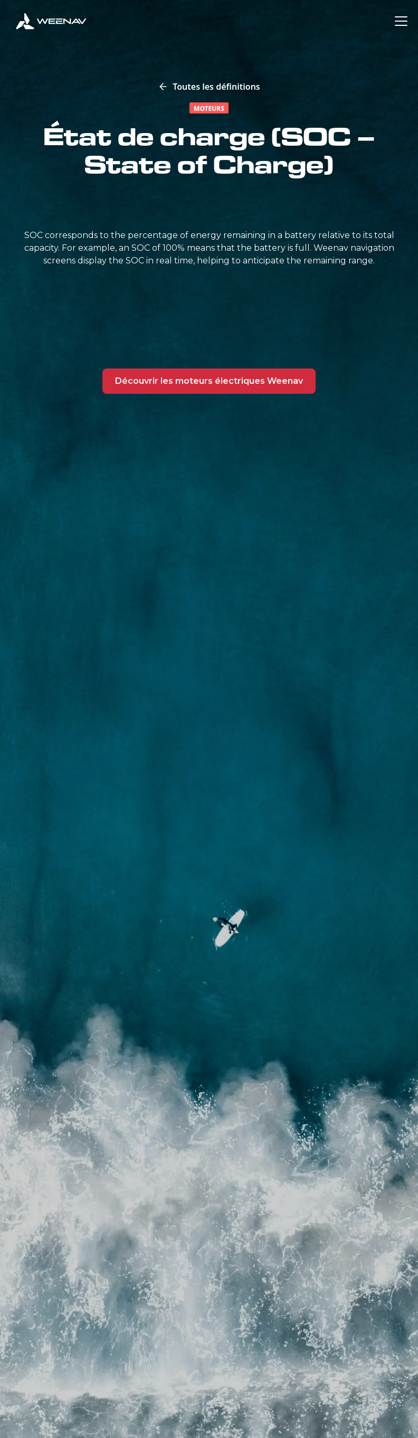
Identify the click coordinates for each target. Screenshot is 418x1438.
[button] (399, 21)
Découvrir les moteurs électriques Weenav (209, 381)
